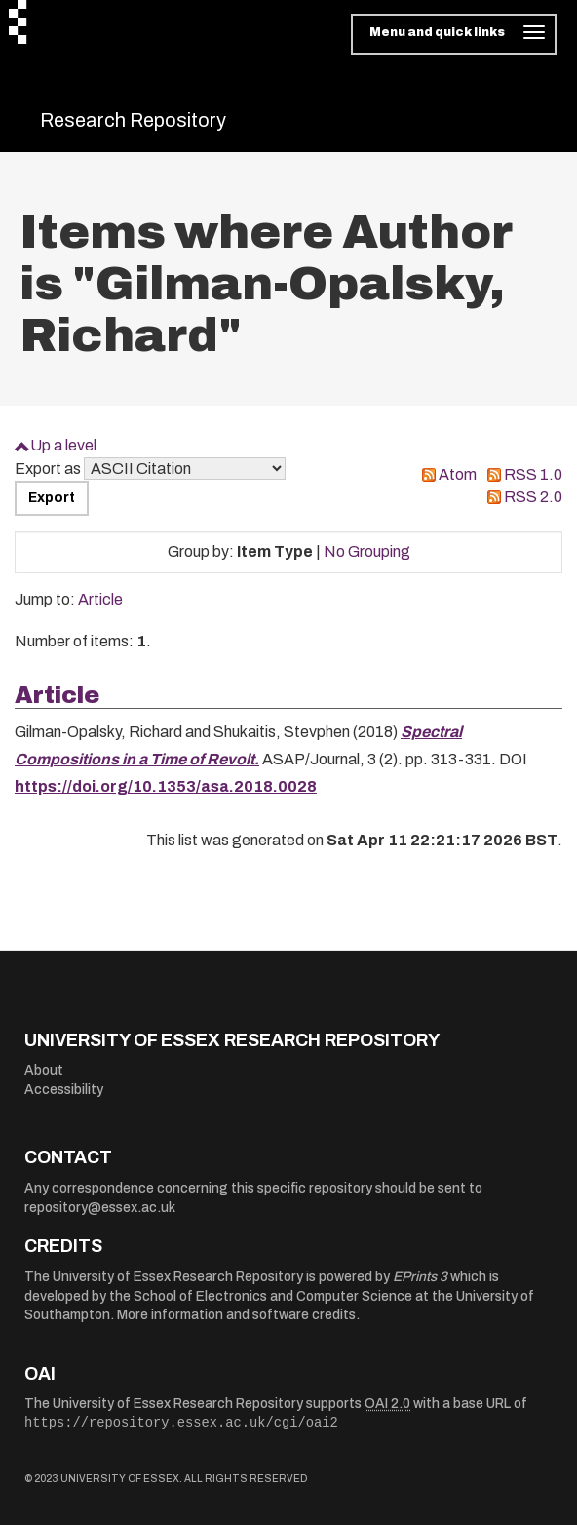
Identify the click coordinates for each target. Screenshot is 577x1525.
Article (100, 599)
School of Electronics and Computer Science (273, 1296)
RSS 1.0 (533, 474)
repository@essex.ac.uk (99, 1207)
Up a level (63, 445)
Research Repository (133, 120)
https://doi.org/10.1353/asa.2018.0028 (166, 786)
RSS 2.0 (533, 497)
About (43, 1070)
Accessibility (63, 1089)
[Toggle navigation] (454, 34)
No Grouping (367, 551)
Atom (458, 474)
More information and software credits (236, 1315)
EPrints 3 (420, 1277)
